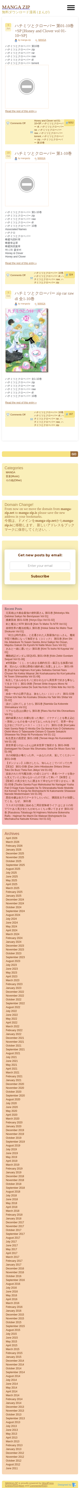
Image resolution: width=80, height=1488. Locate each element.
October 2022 (13, 999)
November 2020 (15, 1087)
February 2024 (14, 938)
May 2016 (11, 1295)
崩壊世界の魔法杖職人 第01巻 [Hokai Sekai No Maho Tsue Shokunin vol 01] (38, 630)
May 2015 (11, 1341)
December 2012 (15, 1452)
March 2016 (12, 1303)
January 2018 (13, 1218)
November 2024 (15, 903)
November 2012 (15, 1456)
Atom (22, 1485)
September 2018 (15, 1187)
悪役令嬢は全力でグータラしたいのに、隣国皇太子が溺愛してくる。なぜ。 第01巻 (39, 799)
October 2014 (13, 1368)
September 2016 (15, 1280)
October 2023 (13, 953)
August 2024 (13, 915)
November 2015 (15, 1318)
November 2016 (15, 1272)
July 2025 (11, 872)
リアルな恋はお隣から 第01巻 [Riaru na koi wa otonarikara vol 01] (39, 712)
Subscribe (40, 576)
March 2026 (12, 841)
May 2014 (11, 1387)
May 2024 (11, 926)
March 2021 (12, 1072)
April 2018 (11, 1207)
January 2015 (13, 1356)
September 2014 (15, 1372)
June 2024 (12, 922)
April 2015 (11, 1345)
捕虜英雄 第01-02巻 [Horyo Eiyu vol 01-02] (30, 619)
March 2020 (12, 1118)
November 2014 (15, 1364)
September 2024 (15, 911)
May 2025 (11, 880)
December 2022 (15, 991)
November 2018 (15, 1180)
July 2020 (11, 1103)
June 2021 (12, 1061)
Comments (35, 1485)
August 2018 (13, 1191)
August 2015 (13, 1330)
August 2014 (13, 1376)
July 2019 (11, 1149)
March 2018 (12, 1210)
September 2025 (15, 865)
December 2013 (15, 1406)
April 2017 (11, 1253)
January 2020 (13, 1126)
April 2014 (11, 1391)
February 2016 (14, 1306)
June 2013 (12, 1429)
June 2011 (12, 1468)
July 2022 (11, 1011)
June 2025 (12, 876)
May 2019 (11, 1157)
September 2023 (15, 957)
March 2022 (12, 1026)
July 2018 (11, 1195)
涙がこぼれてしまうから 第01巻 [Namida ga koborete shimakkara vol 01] (36, 705)
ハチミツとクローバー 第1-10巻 (43, 153)
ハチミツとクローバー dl (47, 276)
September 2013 (15, 1418)
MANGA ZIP (11, 1483)
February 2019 (14, 1168)
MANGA (42, 40)
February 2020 (14, 1122)
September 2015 (15, 1326)
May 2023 (11, 972)
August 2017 (13, 1237)
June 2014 (12, 1383)
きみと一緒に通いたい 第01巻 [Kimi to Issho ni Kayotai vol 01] (38, 650)
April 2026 (11, 838)
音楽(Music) (12, 476)
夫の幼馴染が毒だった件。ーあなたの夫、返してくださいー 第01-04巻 (39, 757)
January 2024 (13, 941)
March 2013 (12, 1441)
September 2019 (15, 1141)
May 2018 (11, 1203)
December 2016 (15, 1268)
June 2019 (12, 1153)
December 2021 (15, 1037)
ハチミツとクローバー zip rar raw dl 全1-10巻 (44, 296)
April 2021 (11, 1068)
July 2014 (11, 1379)
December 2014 (15, 1360)
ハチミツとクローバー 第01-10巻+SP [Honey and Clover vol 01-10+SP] (44, 30)
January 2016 (13, 1310)
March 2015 (12, 1349)
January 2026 (13, 849)
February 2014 (14, 1399)
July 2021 (11, 1057)
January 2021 (13, 1080)
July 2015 (11, 1333)
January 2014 (13, 1403)
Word (45, 1483)
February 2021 (14, 1076)
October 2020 (13, 1091)
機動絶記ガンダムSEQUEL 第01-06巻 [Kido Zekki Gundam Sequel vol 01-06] (38, 657)
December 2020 (15, 1084)
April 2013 (11, 1437)
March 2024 (12, 934)
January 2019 (13, 1172)
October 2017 (13, 1230)
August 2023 (13, 961)
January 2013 (13, 1449)
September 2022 (15, 1003)
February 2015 (14, 1353)
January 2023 (13, 988)
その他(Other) (14, 480)
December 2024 (15, 899)
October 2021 (13, 1045)
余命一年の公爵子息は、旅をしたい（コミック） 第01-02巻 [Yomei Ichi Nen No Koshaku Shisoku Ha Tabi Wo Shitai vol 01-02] (39, 697)
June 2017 (12, 1245)
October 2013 (13, 1414)
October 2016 (13, 1276)
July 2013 (11, 1426)
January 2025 (13, 895)
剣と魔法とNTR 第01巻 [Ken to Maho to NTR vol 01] (36, 624)
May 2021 (11, 1064)
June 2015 (12, 1337)
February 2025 (14, 891)
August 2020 (13, 1099)
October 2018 (13, 1184)
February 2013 (14, 1445)
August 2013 (13, 1422)
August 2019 (13, 1145)
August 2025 (13, 868)
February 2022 (14, 1030)
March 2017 (12, 1257)
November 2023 (15, 949)
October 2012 (13, 1460)
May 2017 (11, 1249)
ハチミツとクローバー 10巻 (48, 273)
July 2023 (11, 964)
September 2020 (15, 1095)
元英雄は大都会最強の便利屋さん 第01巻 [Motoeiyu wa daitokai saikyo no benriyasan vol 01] (36, 614)
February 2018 (14, 1214)
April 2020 (11, 1114)
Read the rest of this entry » (20, 111)
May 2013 (11, 1433)
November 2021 (15, 1041)
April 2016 (11, 1299)
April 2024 (11, 930)
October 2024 (13, 907)
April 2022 (11, 1022)
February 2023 (14, 984)
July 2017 (11, 1241)
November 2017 (15, 1226)
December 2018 (15, 1176)
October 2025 (13, 861)
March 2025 (12, 888)
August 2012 (13, 1464)
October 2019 (13, 1137)
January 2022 (13, 1034)
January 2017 (13, 1264)
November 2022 (15, 995)
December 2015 (15, 1314)
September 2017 (15, 1233)
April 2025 (11, 884)
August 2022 (13, 1007)
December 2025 (15, 853)
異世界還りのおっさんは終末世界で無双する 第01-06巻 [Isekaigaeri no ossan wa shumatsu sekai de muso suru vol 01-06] (39, 748)
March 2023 (12, 980)
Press (51, 1483)
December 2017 (15, 1222)
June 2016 (12, 1291)
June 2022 (12, 1014)
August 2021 (13, 1053)
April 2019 (11, 1160)
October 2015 (13, 1322)
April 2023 (11, 976)
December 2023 (15, 945)
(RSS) (16, 1485)
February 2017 (14, 1260)
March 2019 (12, 1164)
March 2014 (12, 1395)
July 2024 (11, 918)
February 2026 (14, 845)
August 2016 (13, 1283)
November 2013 (15, 1410)
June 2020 (12, 1107)
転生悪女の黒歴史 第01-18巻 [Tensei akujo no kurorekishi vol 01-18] (38, 740)
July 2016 (11, 1287)
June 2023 (12, 968)
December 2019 (15, 1130)
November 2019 (15, 1134)
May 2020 (11, 1110)
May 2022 (11, 1018)
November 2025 (15, 857)
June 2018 (12, 1199)
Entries (8, 1485)
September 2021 (15, 1049)
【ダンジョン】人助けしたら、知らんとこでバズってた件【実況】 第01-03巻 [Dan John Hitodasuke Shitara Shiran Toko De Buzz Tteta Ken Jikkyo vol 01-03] (38, 767)
